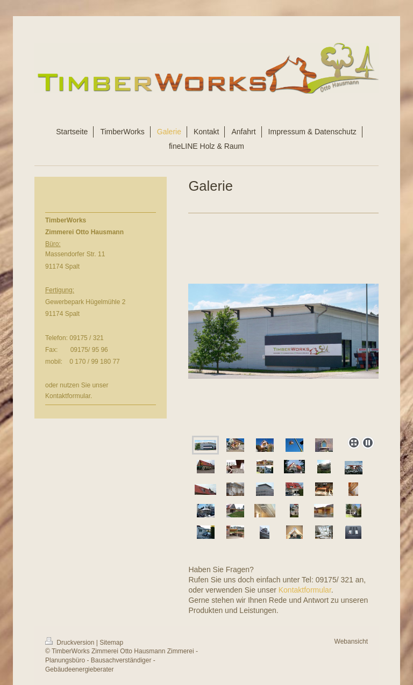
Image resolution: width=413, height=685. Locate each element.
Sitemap (111, 642)
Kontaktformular (305, 590)
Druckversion (70, 642)
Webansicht (351, 641)
